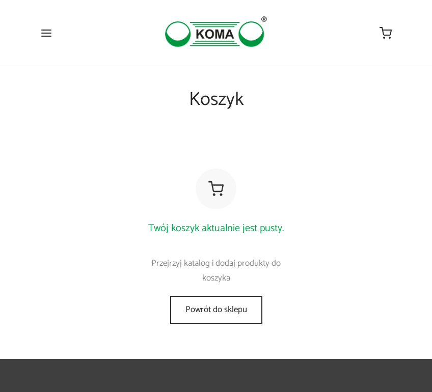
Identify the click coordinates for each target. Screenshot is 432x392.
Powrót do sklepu (216, 309)
